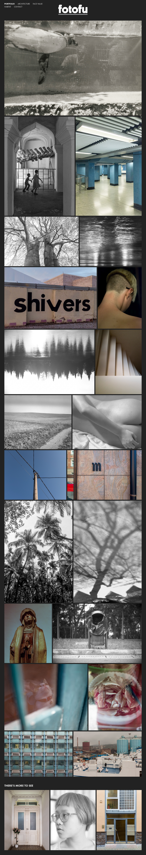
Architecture (24, 4)
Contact (18, 7)
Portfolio (9, 4)
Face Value (38, 4)
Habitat (7, 7)
